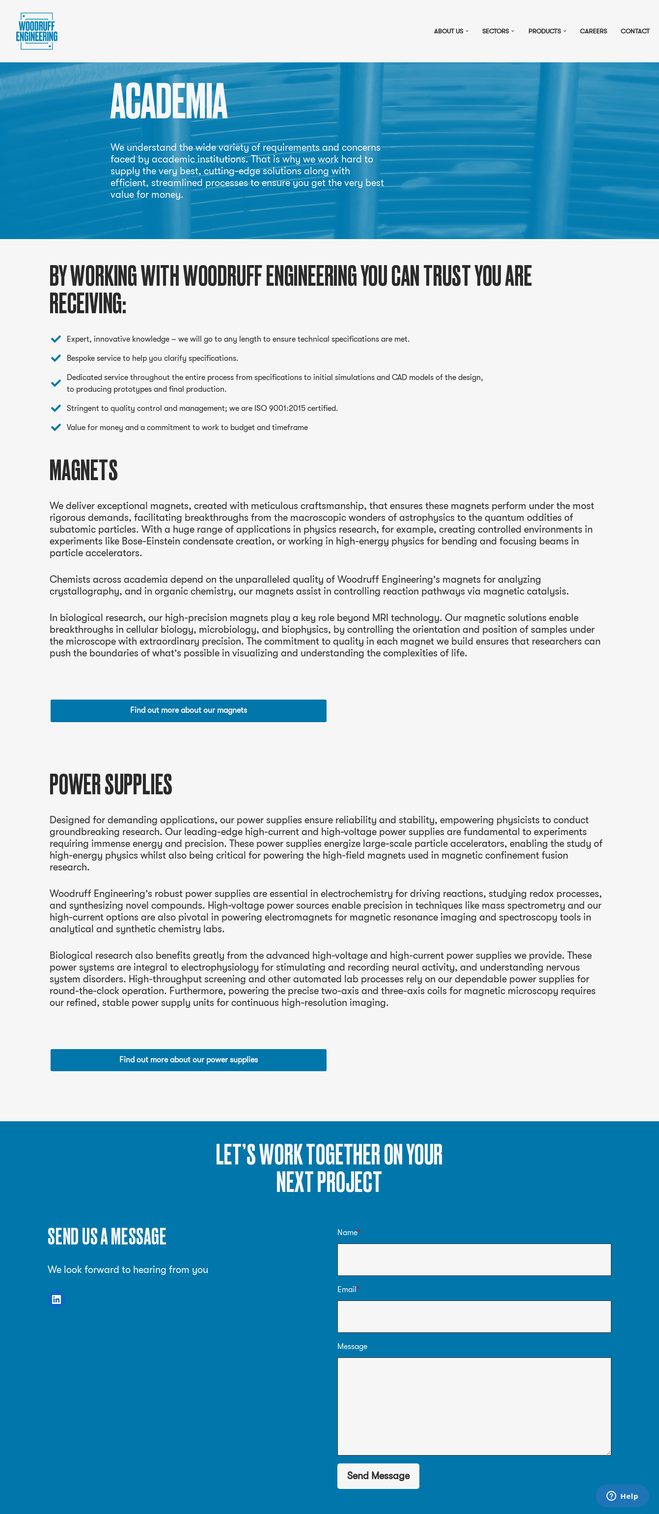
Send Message (378, 1476)
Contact (635, 31)
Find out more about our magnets (188, 710)
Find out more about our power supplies (188, 1059)
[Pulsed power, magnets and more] (36, 31)
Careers (593, 31)
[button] (467, 30)
